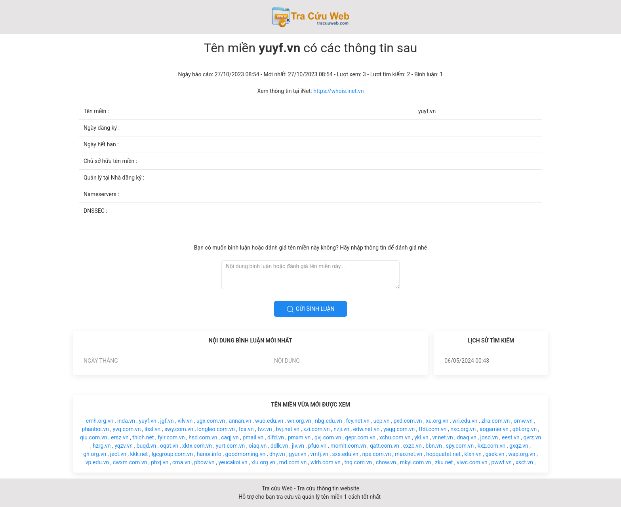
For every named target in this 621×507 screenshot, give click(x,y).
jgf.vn (167, 421)
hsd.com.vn (203, 437)
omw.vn (523, 421)
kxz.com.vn (491, 446)
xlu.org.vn (263, 462)
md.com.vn (293, 462)
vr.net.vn (442, 437)
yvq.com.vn (127, 429)
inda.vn (126, 421)
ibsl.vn (152, 429)
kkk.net (139, 454)
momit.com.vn (348, 446)
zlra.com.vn (495, 421)
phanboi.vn (95, 429)
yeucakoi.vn (232, 462)
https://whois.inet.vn (338, 91)
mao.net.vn (409, 454)
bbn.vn (433, 446)
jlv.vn (298, 446)
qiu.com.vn (93, 437)
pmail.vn (252, 437)
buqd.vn (146, 446)
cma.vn (181, 462)
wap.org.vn (521, 454)
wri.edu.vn (465, 421)
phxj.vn (159, 462)
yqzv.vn (123, 446)
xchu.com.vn (395, 437)
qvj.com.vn (327, 437)
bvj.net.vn (287, 429)
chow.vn (386, 462)
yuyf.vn (147, 421)
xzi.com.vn (316, 429)
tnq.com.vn (358, 462)
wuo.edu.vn (269, 421)
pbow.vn (204, 462)
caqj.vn (229, 437)
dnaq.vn (466, 437)
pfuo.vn (317, 446)
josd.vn (489, 437)
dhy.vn (277, 454)
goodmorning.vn (245, 454)
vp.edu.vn (97, 462)
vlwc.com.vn (472, 462)
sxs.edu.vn (345, 454)
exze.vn (412, 446)
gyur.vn (297, 454)
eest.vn (511, 437)
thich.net (143, 437)
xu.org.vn (437, 421)
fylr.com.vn (171, 437)
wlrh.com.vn (325, 462)
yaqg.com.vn (399, 429)
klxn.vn (473, 454)
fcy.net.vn (358, 421)
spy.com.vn (460, 446)
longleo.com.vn (216, 429)
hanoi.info (209, 454)
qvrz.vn (532, 437)
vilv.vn (185, 421)
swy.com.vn (178, 429)
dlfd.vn (275, 437)
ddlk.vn (279, 446)
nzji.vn (341, 429)
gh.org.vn (94, 454)
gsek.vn (495, 454)
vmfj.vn (319, 454)
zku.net (444, 462)
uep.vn (381, 421)
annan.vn (240, 421)
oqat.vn (169, 446)
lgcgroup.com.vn (172, 454)
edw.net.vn (366, 429)
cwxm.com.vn (130, 462)
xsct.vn (524, 462)
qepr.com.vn (360, 437)
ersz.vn (120, 437)
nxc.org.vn (463, 429)
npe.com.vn (376, 454)
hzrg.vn (101, 446)
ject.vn (118, 454)
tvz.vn (264, 429)
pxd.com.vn (408, 421)
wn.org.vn (299, 421)
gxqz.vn (518, 446)
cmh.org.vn (100, 421)
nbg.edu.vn (328, 421)
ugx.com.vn (210, 421)
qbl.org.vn (524, 429)
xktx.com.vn (197, 446)
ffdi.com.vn (432, 429)
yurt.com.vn (230, 446)
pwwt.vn (501, 462)
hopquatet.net (443, 454)
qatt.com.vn (384, 446)
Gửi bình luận (310, 309)
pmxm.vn (299, 437)
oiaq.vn (258, 446)
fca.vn (246, 429)
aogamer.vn (494, 429)
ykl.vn (421, 437)
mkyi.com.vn (415, 462)
